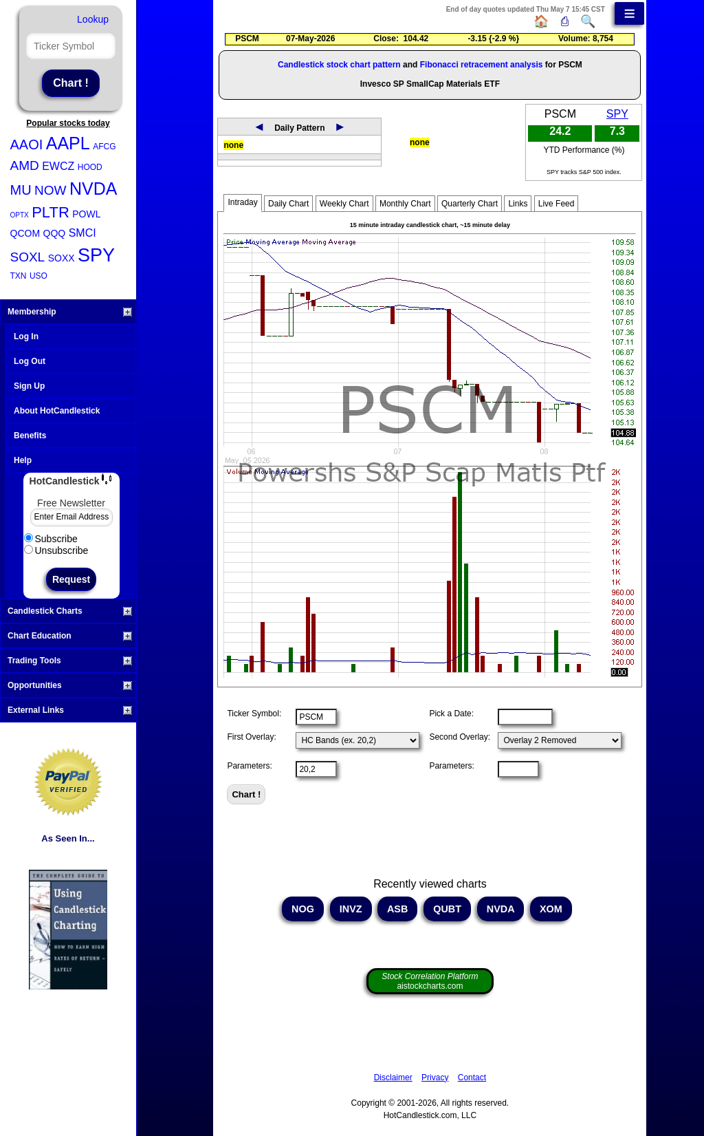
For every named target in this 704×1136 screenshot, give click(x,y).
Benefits (30, 435)
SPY (96, 255)
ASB (397, 908)
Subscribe (51, 538)
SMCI (82, 233)
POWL (86, 213)
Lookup (93, 19)
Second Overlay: (459, 737)
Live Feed (556, 203)
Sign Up (29, 386)
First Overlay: (251, 737)
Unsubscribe (56, 550)
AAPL (68, 143)
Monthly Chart (405, 203)
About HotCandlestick (57, 411)
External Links (70, 710)
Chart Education (70, 636)
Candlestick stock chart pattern (339, 64)
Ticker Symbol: (254, 713)
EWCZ (58, 166)
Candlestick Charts (70, 611)
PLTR (50, 212)
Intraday (242, 202)
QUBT (447, 908)
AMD (24, 165)
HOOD (90, 167)
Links (517, 203)
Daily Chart (288, 203)
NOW (50, 190)
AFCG (104, 146)
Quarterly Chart (469, 203)
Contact (472, 1077)
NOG (303, 908)
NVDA (93, 188)
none (233, 145)
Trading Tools (70, 660)
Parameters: (249, 766)
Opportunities (70, 685)
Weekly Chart (344, 203)
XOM (551, 908)
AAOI (26, 144)
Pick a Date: (451, 713)
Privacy (434, 1077)
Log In (26, 336)
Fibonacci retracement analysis (481, 64)
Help (23, 460)
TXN (18, 276)
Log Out (29, 361)
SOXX (61, 258)
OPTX (19, 215)
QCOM (25, 233)
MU (21, 189)
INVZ (351, 908)
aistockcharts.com (430, 981)
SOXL (27, 257)
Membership (70, 312)
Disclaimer (393, 1077)
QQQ (54, 233)
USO (38, 276)
